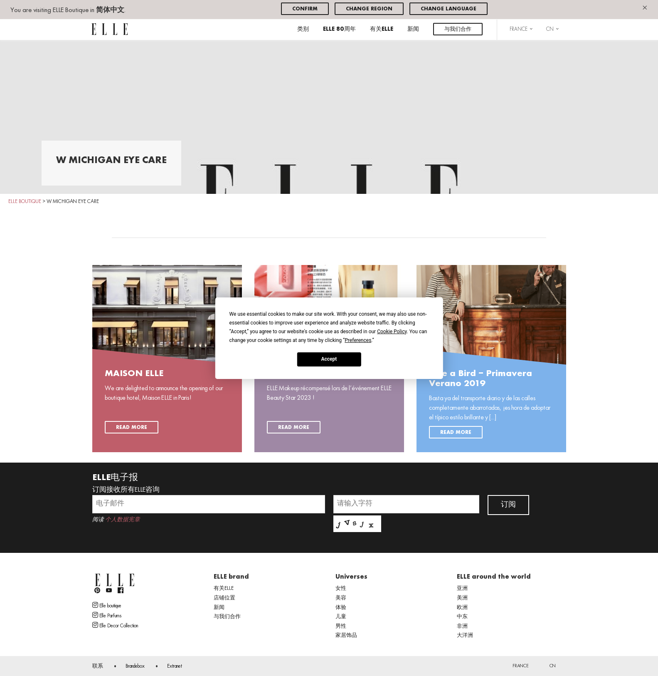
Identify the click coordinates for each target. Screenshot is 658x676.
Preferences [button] (358, 340)
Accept (329, 359)
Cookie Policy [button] (392, 331)
